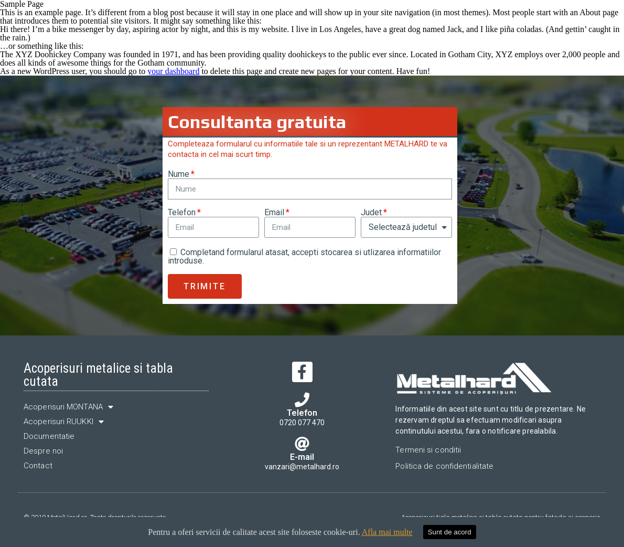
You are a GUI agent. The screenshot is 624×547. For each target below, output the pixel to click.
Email (274, 212)
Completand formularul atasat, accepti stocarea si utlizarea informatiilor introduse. (304, 256)
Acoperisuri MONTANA (68, 407)
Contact (38, 465)
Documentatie (49, 436)
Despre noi (43, 451)
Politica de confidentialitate (444, 466)
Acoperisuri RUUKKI (64, 421)
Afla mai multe (387, 532)
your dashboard (173, 71)
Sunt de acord (449, 532)
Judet (371, 212)
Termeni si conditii (428, 450)
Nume (178, 174)
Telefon (182, 212)
